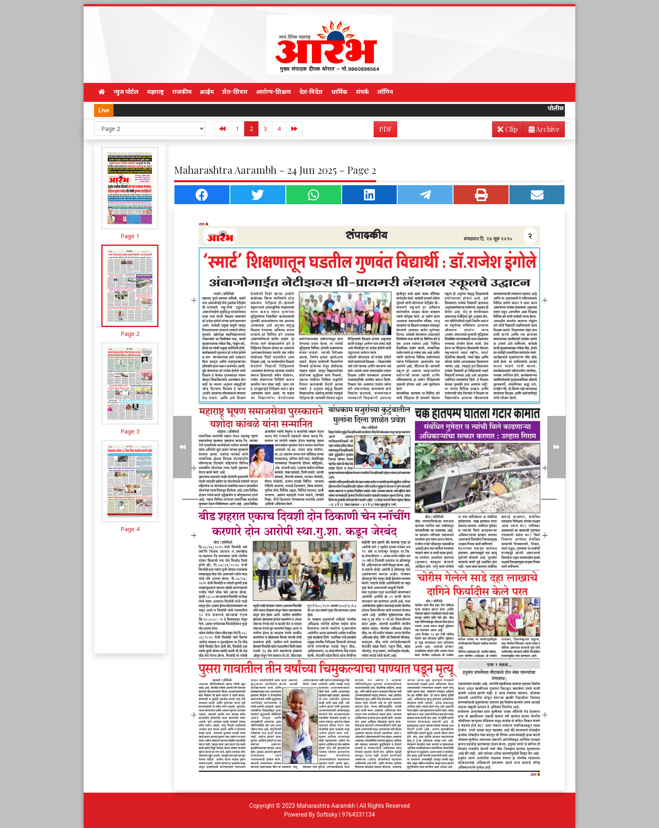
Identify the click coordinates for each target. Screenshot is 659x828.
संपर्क (362, 91)
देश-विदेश (311, 91)
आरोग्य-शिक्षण (273, 91)
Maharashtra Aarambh (326, 805)
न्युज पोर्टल (126, 91)
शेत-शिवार (235, 91)
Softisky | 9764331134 (345, 814)
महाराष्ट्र (155, 91)
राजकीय (182, 91)
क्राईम (207, 91)
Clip (508, 129)
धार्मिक (339, 91)
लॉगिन (385, 91)
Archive (541, 131)
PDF (385, 129)
